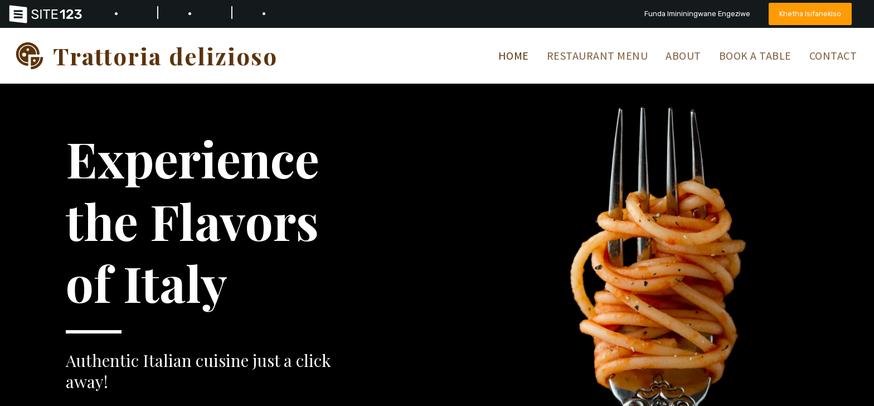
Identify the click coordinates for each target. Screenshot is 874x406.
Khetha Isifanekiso (810, 13)
